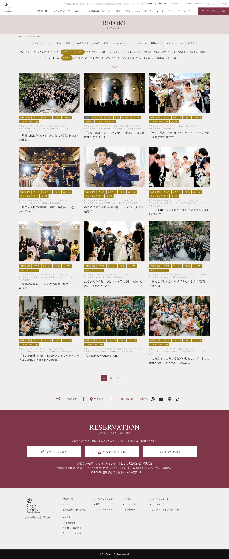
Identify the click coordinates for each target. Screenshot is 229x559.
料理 (118, 11)
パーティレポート (165, 11)
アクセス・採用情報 (194, 4)
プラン (127, 11)
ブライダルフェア (61, 11)
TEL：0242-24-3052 (135, 463)
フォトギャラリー (186, 11)
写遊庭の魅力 (43, 11)
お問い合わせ (147, 4)
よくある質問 (131, 504)
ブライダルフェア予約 (215, 11)
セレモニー (79, 11)
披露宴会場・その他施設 (100, 11)
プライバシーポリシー (73, 533)
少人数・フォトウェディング (165, 509)
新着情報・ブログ (133, 509)
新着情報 (176, 4)
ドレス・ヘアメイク (143, 11)
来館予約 (162, 4)
